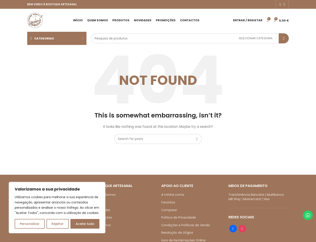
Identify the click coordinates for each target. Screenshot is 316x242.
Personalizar (30, 224)
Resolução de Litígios (177, 232)
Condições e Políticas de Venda (185, 225)
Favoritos (168, 202)
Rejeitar (58, 224)
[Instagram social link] (284, 4)
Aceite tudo (85, 224)
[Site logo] (35, 20)
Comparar (169, 210)
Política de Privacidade (178, 217)
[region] (57, 207)
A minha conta (172, 194)
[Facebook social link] (280, 4)
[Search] (190, 38)
